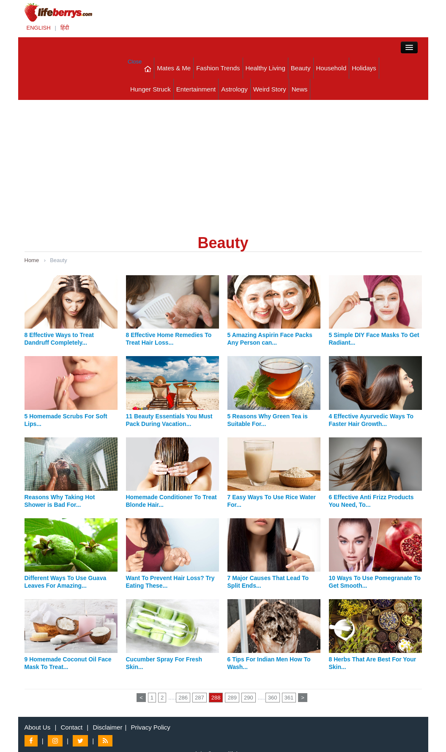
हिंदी (64, 28)
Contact (71, 727)
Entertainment (196, 89)
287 (199, 697)
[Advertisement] (223, 163)
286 (183, 697)
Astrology (234, 89)
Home (32, 260)
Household (331, 68)
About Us (38, 727)
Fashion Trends (218, 68)
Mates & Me (174, 68)
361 (289, 697)
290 (248, 697)
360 (272, 697)
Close (135, 61)
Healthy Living (265, 68)
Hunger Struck (150, 89)
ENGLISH (39, 28)
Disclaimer (107, 727)
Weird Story (269, 89)
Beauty (301, 68)
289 (232, 697)
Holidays (364, 68)
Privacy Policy (150, 727)
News (300, 89)
